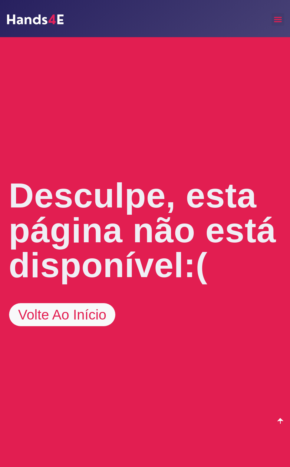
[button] (278, 19)
